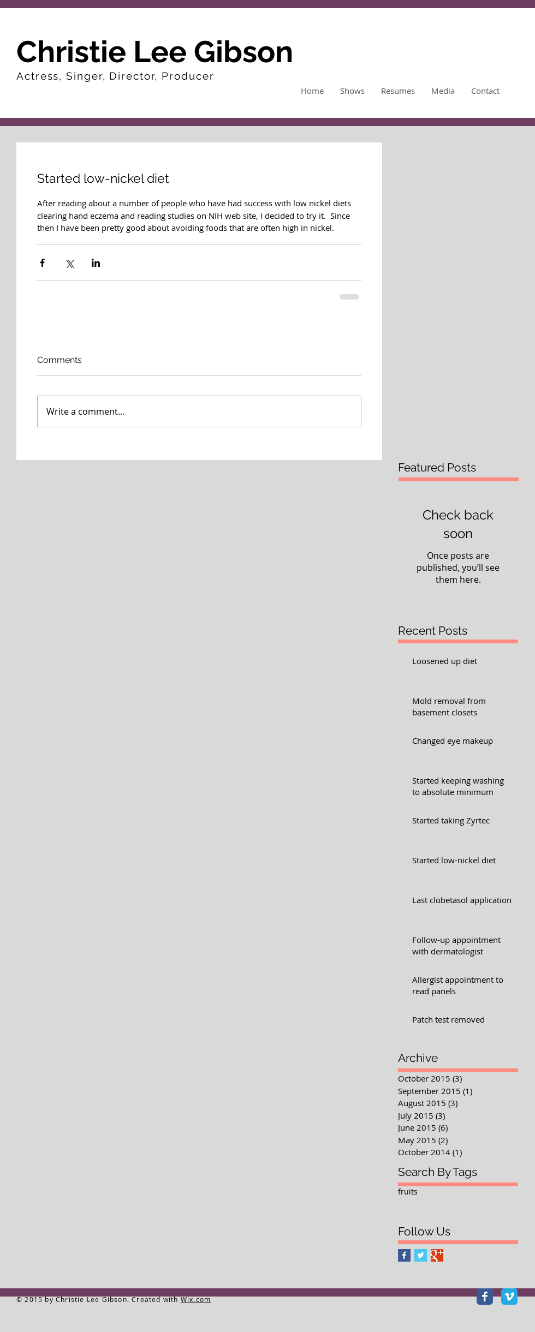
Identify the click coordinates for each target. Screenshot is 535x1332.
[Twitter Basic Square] (420, 1255)
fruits (408, 1191)
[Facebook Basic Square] (404, 1255)
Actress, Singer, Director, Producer (115, 76)
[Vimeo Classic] (509, 1296)
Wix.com (196, 1299)
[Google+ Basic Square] (437, 1255)
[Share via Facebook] (42, 263)
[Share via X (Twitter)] (69, 263)
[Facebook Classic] (485, 1296)
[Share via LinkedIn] (96, 263)
